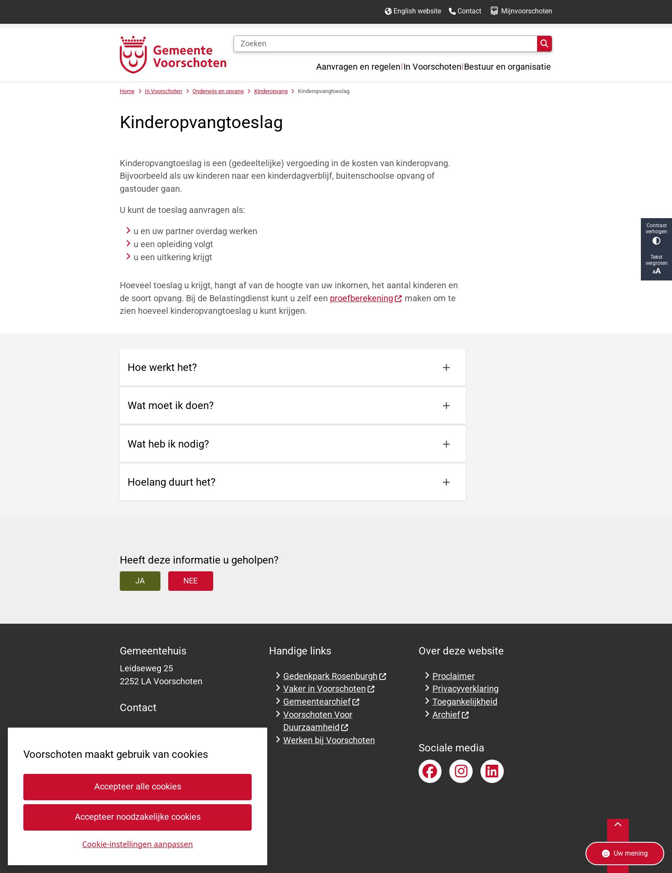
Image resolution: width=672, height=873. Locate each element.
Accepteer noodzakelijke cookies (137, 817)
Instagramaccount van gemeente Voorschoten (461, 771)
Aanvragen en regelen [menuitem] (358, 66)
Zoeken (544, 44)
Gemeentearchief (321, 702)
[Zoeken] (385, 44)
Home (127, 91)
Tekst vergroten (656, 264)
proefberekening (366, 298)
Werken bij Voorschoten (329, 740)
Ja (140, 580)
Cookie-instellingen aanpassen (137, 843)
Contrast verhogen (656, 233)
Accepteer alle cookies (137, 787)
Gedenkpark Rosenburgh (335, 676)
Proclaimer (453, 676)
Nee (190, 580)
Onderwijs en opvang (217, 91)
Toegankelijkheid (464, 702)
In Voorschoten (163, 91)
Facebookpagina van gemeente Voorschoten (430, 771)
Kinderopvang (271, 91)
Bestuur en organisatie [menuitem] (507, 66)
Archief (451, 715)
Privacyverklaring (465, 689)
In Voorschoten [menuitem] (432, 66)
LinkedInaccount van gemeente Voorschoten (492, 771)
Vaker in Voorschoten (329, 689)
